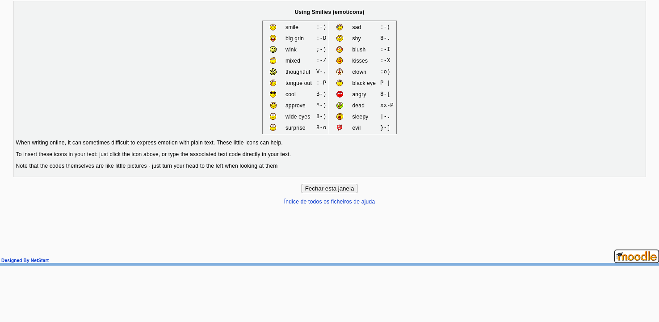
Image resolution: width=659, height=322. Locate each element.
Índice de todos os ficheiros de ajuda (329, 202)
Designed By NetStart (24, 260)
